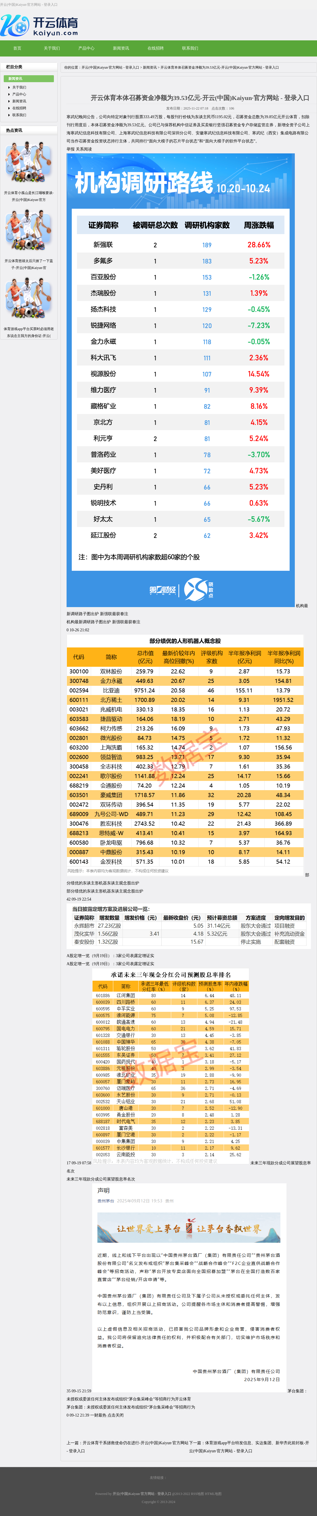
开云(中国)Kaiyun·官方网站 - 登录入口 (110, 67)
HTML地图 (213, 1494)
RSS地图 (197, 1494)
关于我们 (52, 48)
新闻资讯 (121, 48)
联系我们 (190, 48)
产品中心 (86, 48)
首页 (17, 48)
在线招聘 (156, 48)
